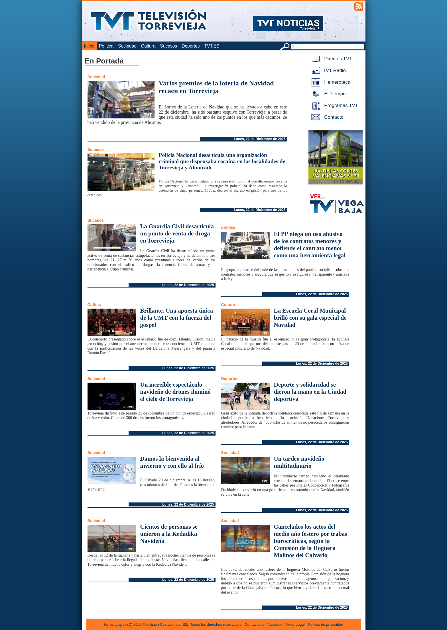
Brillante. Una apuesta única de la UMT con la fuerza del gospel (176, 317)
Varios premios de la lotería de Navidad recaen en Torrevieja (216, 87)
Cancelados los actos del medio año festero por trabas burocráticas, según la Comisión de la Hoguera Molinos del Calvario (310, 541)
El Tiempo (327, 94)
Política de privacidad (325, 624)
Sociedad (127, 46)
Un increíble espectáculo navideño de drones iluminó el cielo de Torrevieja (175, 391)
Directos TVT (330, 58)
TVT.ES (211, 46)
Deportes (191, 46)
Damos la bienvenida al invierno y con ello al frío (172, 462)
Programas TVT (333, 105)
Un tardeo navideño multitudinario (299, 462)
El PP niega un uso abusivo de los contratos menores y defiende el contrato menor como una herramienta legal (310, 245)
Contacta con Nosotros (263, 624)
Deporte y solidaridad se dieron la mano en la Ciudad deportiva (310, 391)
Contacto (326, 117)
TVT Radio (327, 70)
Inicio (89, 46)
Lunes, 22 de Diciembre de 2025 (259, 139)
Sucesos (168, 46)
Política (106, 46)
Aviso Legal (295, 624)
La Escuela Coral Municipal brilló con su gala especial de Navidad (310, 317)
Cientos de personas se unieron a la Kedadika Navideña (169, 533)
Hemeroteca (330, 82)
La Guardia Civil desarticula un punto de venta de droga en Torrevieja (177, 233)
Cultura (148, 46)
